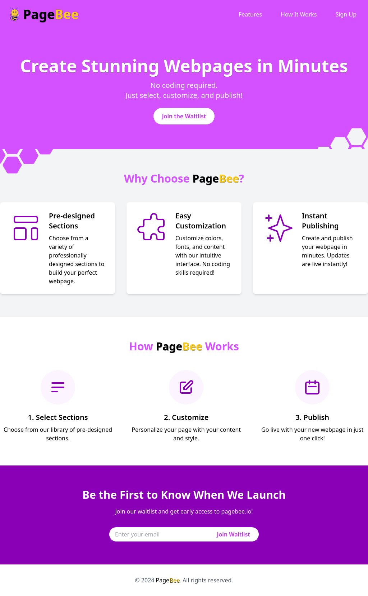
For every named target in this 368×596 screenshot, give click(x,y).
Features (250, 14)
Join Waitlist (233, 534)
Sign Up (346, 14)
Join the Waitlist (184, 116)
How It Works (299, 14)
